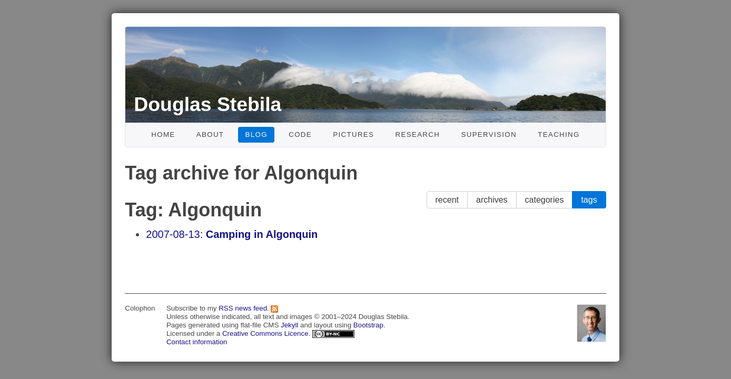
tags (589, 199)
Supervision (489, 134)
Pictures (353, 134)
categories (544, 199)
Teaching (559, 134)
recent (447, 199)
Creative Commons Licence (265, 333)
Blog (256, 134)
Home (163, 134)
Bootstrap (368, 325)
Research (418, 134)
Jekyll (289, 325)
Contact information (197, 342)
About (210, 134)
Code (300, 134)
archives (492, 199)
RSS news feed (243, 308)
